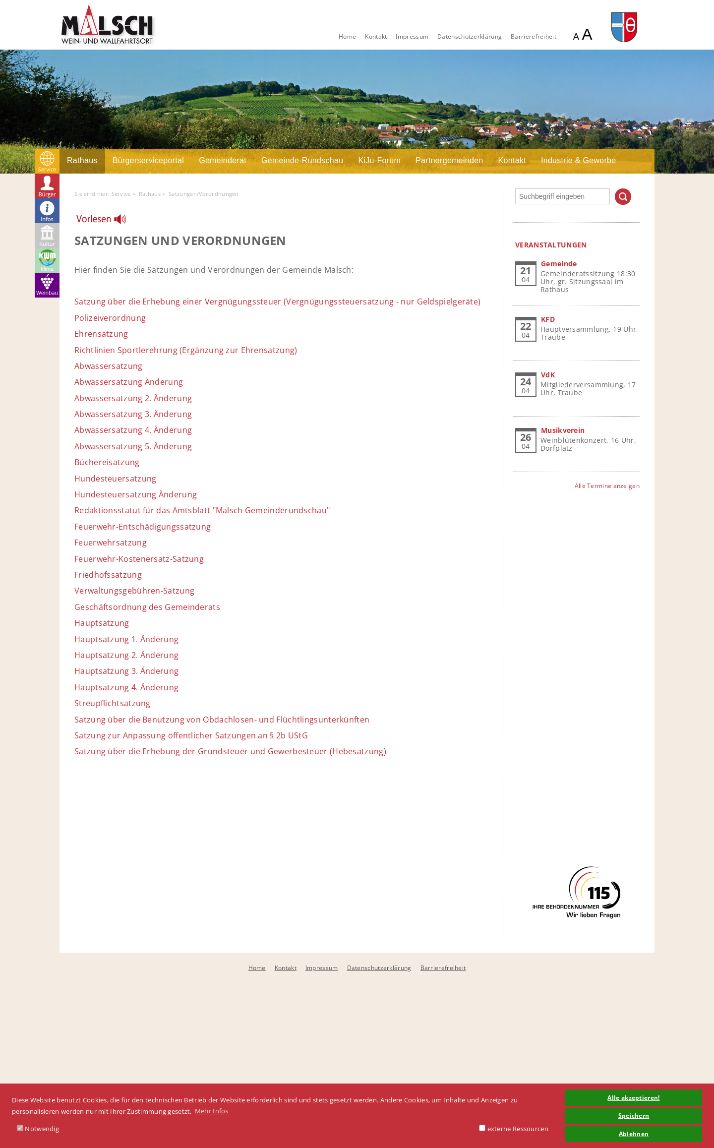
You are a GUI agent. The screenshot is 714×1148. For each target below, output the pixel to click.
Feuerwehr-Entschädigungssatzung (142, 526)
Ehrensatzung (101, 333)
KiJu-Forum (379, 160)
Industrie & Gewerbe (578, 160)
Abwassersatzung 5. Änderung (133, 446)
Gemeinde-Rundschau (302, 160)
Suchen (623, 196)
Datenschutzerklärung (469, 36)
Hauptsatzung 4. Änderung (126, 687)
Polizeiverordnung (110, 317)
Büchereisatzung (107, 462)
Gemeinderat (222, 160)
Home (347, 36)
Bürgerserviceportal (148, 160)
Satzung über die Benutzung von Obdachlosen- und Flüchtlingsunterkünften (221, 719)
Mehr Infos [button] (212, 1110)
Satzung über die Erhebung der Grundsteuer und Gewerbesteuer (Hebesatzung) (230, 751)
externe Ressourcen (513, 1128)
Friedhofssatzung (108, 574)
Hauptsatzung (101, 622)
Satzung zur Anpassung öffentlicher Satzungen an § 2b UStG (191, 735)
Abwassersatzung (108, 366)
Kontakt (376, 36)
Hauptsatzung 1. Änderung (126, 639)
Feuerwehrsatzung (110, 542)
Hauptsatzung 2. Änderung (126, 655)
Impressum (412, 36)
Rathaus (82, 160)
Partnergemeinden (449, 160)
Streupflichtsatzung (112, 703)
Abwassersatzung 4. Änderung (133, 429)
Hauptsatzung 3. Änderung (126, 670)
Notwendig (38, 1128)
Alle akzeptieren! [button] (633, 1097)
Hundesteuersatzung (115, 478)
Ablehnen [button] (634, 1134)
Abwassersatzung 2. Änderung (133, 398)
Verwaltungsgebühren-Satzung (134, 590)
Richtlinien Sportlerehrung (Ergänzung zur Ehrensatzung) (186, 350)
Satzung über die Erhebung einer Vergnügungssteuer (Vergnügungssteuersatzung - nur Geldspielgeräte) (277, 301)
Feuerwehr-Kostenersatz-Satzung (139, 558)
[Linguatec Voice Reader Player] (107, 221)
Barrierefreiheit (533, 36)
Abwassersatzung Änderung (128, 381)
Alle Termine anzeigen (607, 486)
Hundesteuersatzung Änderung (135, 494)
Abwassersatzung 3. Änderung (133, 414)
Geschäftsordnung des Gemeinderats (147, 607)
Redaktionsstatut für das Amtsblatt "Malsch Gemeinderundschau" (202, 510)
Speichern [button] (634, 1115)
